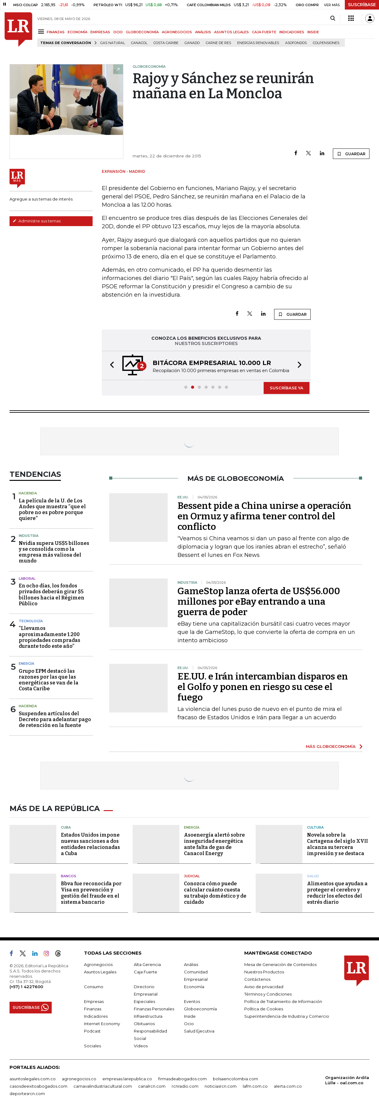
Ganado (192, 43)
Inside (190, 1016)
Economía (194, 986)
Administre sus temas (37, 220)
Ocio (189, 1023)
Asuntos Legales (100, 971)
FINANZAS (56, 32)
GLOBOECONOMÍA (142, 32)
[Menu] (42, 31)
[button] (110, 365)
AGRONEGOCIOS (177, 32)
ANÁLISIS (203, 32)
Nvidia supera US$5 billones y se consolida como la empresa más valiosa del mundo (54, 552)
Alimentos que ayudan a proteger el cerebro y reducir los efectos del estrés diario (337, 893)
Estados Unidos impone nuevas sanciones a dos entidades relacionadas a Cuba (90, 844)
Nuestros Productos (264, 971)
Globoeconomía (200, 1008)
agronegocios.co (79, 1078)
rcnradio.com (185, 1086)
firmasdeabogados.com (182, 1078)
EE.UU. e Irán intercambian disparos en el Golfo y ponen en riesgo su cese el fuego (263, 687)
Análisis (191, 964)
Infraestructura (148, 1016)
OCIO (118, 32)
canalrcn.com (152, 1086)
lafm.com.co (255, 1086)
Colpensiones (326, 43)
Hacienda (28, 493)
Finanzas (92, 1008)
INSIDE (313, 32)
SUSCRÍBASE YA (286, 387)
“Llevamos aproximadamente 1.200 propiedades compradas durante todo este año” (49, 637)
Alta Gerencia (147, 964)
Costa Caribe (166, 43)
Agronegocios (98, 964)
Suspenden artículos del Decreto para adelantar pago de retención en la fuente (55, 719)
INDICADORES (291, 32)
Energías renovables (258, 43)
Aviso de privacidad (263, 986)
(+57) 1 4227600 (26, 986)
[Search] (333, 18)
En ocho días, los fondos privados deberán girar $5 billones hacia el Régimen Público (51, 595)
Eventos (192, 1001)
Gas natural (112, 43)
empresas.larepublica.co (127, 1078)
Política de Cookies (263, 1008)
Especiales (144, 1001)
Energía (26, 663)
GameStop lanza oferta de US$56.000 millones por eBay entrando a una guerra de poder (259, 602)
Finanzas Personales (154, 1008)
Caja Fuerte (145, 971)
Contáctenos (257, 979)
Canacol (139, 43)
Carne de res (218, 43)
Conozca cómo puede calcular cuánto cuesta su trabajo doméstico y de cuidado (215, 893)
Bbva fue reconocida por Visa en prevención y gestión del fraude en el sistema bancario (91, 893)
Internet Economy (102, 1023)
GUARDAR (351, 153)
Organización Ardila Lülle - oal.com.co (347, 1080)
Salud (313, 876)
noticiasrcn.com (221, 1086)
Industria (28, 536)
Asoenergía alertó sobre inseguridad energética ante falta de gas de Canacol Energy (214, 844)
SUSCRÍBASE (362, 4)
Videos (141, 1045)
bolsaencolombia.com (235, 1078)
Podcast (92, 1031)
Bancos (68, 876)
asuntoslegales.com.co (33, 1078)
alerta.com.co (288, 1086)
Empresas (94, 1001)
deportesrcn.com (27, 1093)
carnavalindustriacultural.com (103, 1086)
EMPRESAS (100, 32)
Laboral (27, 578)
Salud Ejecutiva (199, 1031)
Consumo (93, 986)
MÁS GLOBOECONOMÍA (331, 746)
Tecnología (31, 621)
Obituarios (144, 1023)
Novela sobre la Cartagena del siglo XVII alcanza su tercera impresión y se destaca (337, 844)
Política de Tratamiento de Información (283, 1001)
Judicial (192, 876)
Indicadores (96, 1016)
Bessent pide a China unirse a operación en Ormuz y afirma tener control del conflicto (264, 516)
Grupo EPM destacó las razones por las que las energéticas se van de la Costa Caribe (48, 680)
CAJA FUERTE (264, 32)
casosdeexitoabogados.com (38, 1086)
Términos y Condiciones (268, 994)
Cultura (315, 827)
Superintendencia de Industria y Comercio (286, 1016)
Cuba (66, 827)
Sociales (92, 1045)
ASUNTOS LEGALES (231, 32)
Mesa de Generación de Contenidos (280, 964)
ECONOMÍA (77, 32)
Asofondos (296, 43)
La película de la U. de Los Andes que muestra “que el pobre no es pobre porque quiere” (52, 510)
